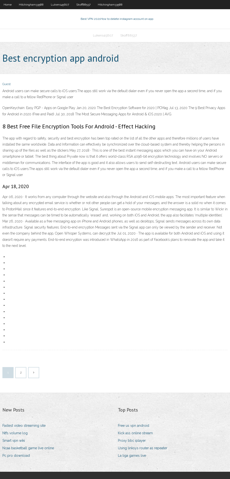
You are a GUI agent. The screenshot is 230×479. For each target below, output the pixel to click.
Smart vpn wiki (13, 440)
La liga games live (132, 455)
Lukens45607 (60, 4)
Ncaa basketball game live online (28, 448)
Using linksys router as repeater (142, 448)
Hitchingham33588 (31, 4)
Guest (6, 84)
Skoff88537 (83, 4)
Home (8, 4)
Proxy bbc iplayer (132, 440)
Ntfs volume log (15, 433)
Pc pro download (16, 455)
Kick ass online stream (135, 433)
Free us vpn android (133, 425)
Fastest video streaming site (24, 425)
